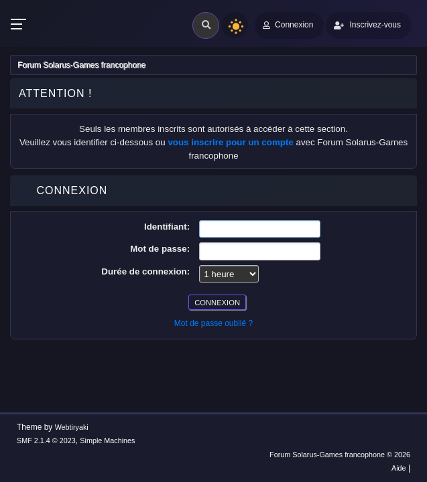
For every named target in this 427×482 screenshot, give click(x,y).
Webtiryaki (71, 427)
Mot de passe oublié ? (213, 323)
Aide (398, 468)
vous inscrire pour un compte (230, 142)
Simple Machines (107, 440)
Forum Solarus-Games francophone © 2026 (339, 455)
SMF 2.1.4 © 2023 (46, 440)
